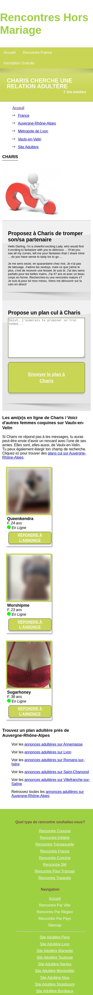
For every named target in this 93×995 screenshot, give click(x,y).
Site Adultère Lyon (54, 944)
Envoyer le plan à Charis (46, 377)
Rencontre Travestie (54, 878)
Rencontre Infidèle (55, 838)
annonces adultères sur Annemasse (53, 744)
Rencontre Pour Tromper (55, 871)
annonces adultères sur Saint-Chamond (56, 772)
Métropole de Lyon (33, 131)
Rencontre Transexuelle (54, 844)
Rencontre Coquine (55, 831)
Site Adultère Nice (54, 978)
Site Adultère (28, 147)
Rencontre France (37, 52)
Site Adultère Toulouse (55, 957)
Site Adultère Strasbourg (54, 984)
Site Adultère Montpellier (54, 971)
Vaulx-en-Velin (29, 139)
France (23, 115)
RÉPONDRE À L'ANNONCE (30, 537)
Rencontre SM (54, 864)
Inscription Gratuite (19, 63)
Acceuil (18, 108)
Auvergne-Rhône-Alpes (37, 123)
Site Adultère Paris (55, 937)
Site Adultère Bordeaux (55, 991)
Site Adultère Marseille (55, 951)
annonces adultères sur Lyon (47, 752)
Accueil (10, 52)
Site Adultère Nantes (55, 964)
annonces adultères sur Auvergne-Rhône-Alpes (47, 794)
